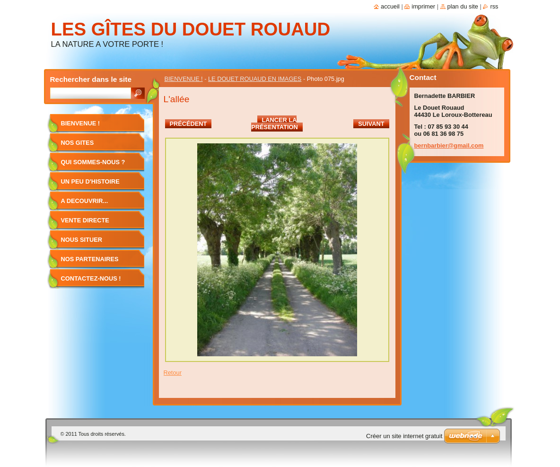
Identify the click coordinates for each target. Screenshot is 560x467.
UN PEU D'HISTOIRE (90, 181)
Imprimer (423, 6)
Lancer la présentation (274, 123)
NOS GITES (77, 142)
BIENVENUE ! (184, 78)
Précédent (188, 123)
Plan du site (462, 6)
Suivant (371, 123)
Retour (173, 372)
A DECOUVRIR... (84, 200)
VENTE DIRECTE (85, 220)
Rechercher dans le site (90, 79)
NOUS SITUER (81, 239)
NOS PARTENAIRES (90, 259)
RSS (494, 6)
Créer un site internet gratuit (404, 436)
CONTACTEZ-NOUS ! (91, 278)
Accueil (390, 6)
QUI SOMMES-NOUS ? (93, 162)
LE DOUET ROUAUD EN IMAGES (254, 78)
